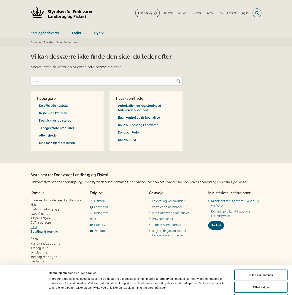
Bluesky (99, 225)
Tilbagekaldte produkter (56, 128)
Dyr (97, 33)
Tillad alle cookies (261, 260)
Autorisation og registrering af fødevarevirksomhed (139, 108)
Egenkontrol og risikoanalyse (139, 117)
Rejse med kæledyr (53, 113)
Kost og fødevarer (45, 33)
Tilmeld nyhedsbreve (166, 225)
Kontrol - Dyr (127, 140)
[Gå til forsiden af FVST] (62, 13)
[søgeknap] (178, 81)
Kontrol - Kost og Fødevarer (138, 125)
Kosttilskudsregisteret (55, 120)
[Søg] (106, 81)
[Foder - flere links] (83, 31)
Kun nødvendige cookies (260, 285)
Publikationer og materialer (170, 213)
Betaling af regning (44, 231)
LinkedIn (100, 201)
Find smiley (145, 13)
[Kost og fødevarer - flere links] (61, 31)
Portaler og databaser (167, 207)
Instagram (101, 213)
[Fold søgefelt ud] (257, 12)
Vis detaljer (193, 285)
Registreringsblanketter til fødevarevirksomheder (169, 233)
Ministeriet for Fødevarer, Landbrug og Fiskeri (235, 203)
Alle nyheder (48, 135)
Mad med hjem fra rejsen (57, 143)
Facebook (101, 207)
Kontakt (216, 225)
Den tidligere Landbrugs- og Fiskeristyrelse (230, 214)
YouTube (100, 231)
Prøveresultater (162, 219)
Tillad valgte (261, 273)
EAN (34, 227)
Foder (76, 33)
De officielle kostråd (53, 105)
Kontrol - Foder (129, 132)
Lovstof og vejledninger (168, 201)
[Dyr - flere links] (102, 31)
